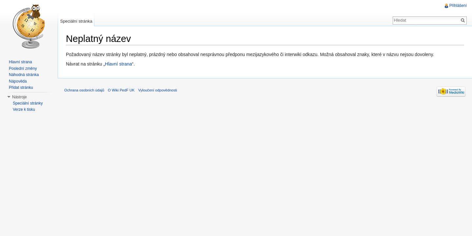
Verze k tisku (24, 109)
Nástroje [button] (19, 97)
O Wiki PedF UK (121, 90)
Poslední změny (23, 68)
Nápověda (18, 81)
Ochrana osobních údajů (84, 90)
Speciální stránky (28, 103)
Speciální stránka (76, 21)
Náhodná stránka (24, 74)
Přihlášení (458, 5)
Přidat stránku (21, 87)
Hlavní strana (118, 64)
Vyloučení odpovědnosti (157, 90)
